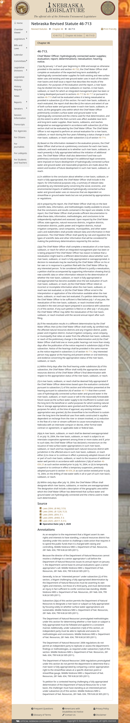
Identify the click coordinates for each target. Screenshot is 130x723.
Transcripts (19, 124)
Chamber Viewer (20, 31)
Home (19, 23)
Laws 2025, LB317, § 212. (55, 520)
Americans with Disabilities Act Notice (72, 710)
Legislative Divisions (20, 69)
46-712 (57, 36)
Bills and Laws (20, 47)
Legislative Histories (19, 78)
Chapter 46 (57, 29)
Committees (20, 61)
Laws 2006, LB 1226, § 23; (55, 511)
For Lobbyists (20, 153)
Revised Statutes (39, 29)
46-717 (89, 94)
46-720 (75, 69)
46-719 (48, 97)
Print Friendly (109, 29)
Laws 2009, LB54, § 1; (53, 514)
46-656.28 (70, 470)
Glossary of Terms (41, 714)
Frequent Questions (42, 708)
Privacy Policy (101, 708)
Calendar (18, 54)
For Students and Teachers (20, 161)
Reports (20, 102)
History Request (18, 88)
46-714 (90, 36)
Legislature (20, 38)
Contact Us (69, 714)
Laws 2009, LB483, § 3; (53, 517)
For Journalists (19, 145)
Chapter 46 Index (73, 35)
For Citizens (19, 137)
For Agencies (20, 131)
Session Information (20, 116)
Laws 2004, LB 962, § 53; (54, 508)
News (16, 95)
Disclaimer (99, 714)
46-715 (80, 94)
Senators (20, 108)
